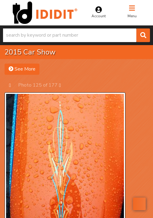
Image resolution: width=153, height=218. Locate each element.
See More (21, 69)
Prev (13, 85)
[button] (76, 35)
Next (63, 85)
